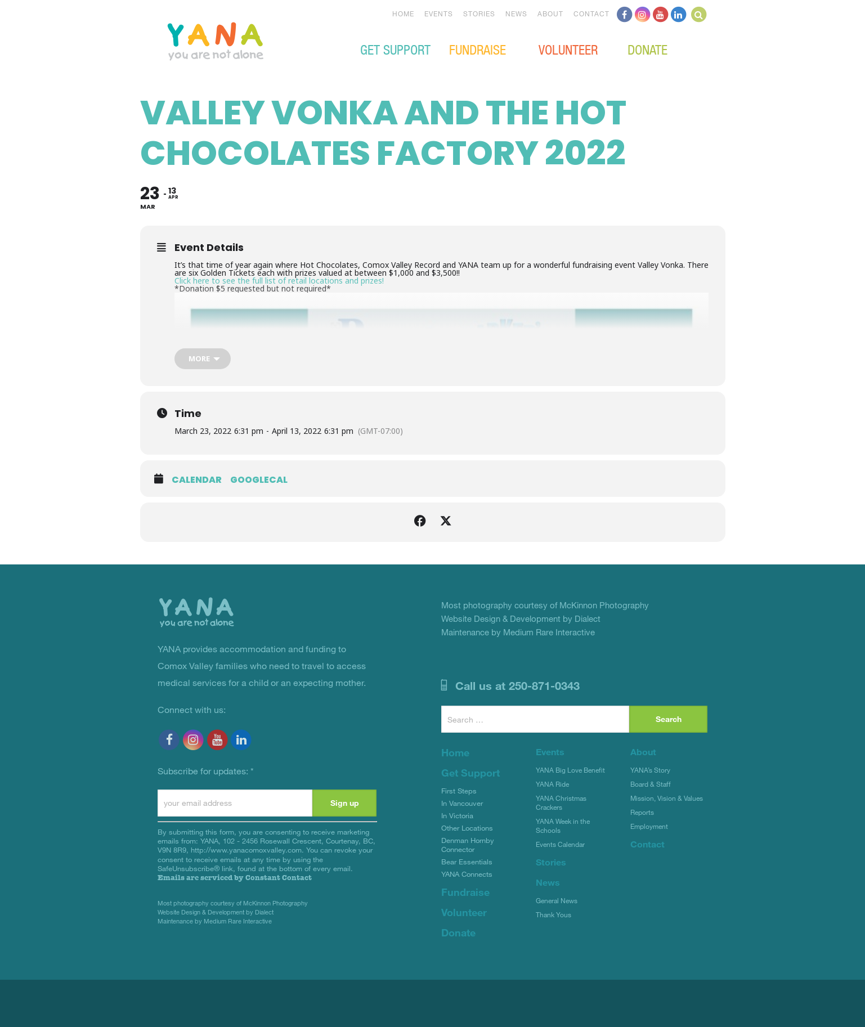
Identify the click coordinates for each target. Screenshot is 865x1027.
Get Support (395, 49)
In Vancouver (462, 803)
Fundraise (477, 49)
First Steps (459, 790)
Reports (642, 812)
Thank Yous (553, 914)
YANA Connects (466, 873)
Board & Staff (650, 783)
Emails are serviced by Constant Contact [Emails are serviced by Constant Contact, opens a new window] (235, 877)
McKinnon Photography (275, 903)
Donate (647, 49)
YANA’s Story (650, 769)
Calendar (197, 480)
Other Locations (467, 827)
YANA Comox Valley (253, 40)
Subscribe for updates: (206, 770)
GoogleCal (259, 480)
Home (403, 13)
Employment (649, 826)
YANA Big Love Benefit (570, 769)
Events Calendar (560, 844)
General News (556, 900)
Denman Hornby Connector (467, 845)
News (516, 13)
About (550, 13)
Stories (479, 13)
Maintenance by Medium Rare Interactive (215, 921)
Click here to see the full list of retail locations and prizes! (279, 280)
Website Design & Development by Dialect (216, 912)
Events (438, 13)
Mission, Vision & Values (666, 797)
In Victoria (457, 815)
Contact (591, 13)
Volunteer (568, 49)
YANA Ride (552, 783)
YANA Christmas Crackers (561, 802)
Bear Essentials (466, 861)
